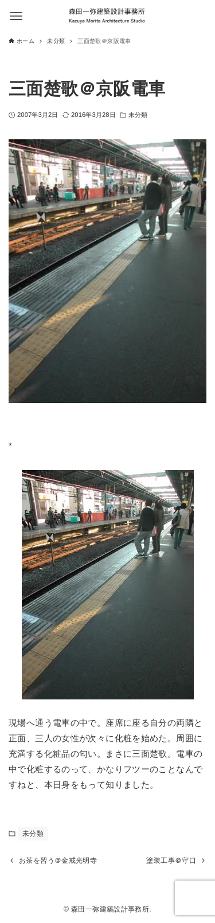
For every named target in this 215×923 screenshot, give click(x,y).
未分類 (137, 114)
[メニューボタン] (16, 16)
